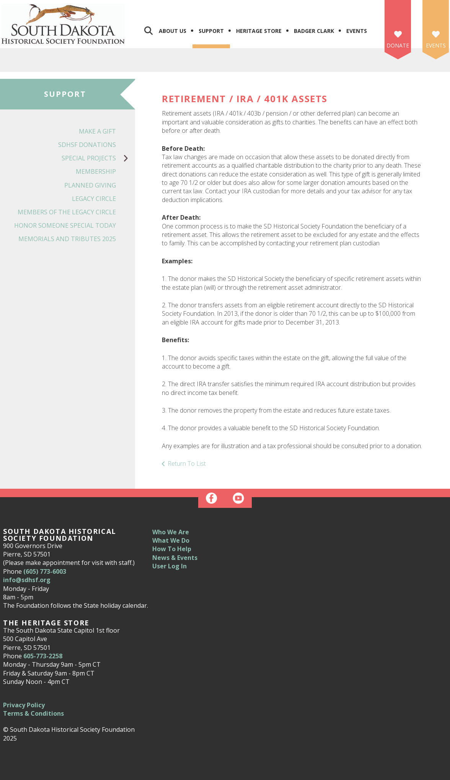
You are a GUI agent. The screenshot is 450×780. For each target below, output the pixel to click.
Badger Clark (314, 30)
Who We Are (170, 532)
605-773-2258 (42, 656)
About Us (172, 30)
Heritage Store (259, 30)
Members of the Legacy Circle (67, 212)
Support (211, 30)
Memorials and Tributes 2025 (67, 239)
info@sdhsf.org (27, 580)
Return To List (187, 463)
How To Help (171, 549)
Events (356, 30)
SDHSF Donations (87, 144)
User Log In (169, 566)
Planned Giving (90, 185)
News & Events (174, 557)
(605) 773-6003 (44, 571)
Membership (96, 171)
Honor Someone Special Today (65, 225)
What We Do (170, 540)
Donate (397, 45)
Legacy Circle (94, 198)
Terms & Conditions (33, 713)
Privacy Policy (24, 705)
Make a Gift (97, 131)
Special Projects (98, 158)
